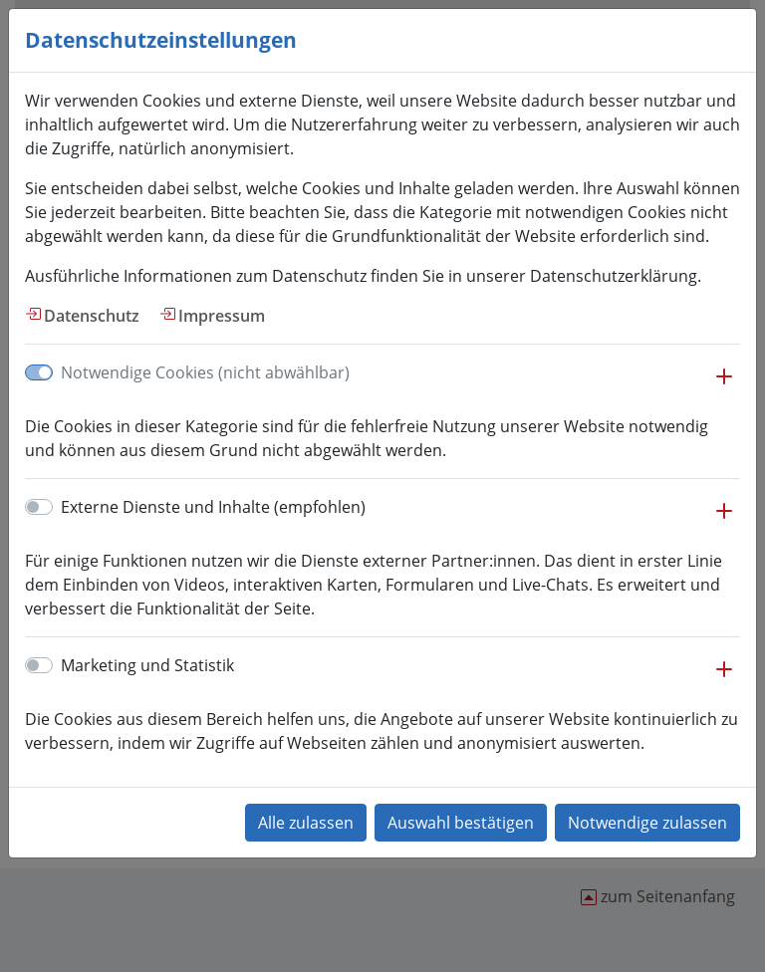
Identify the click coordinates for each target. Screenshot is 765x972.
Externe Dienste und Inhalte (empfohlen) (213, 507)
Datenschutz (91, 316)
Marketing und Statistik (147, 665)
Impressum (221, 316)
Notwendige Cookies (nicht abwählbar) (205, 372)
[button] (724, 386)
